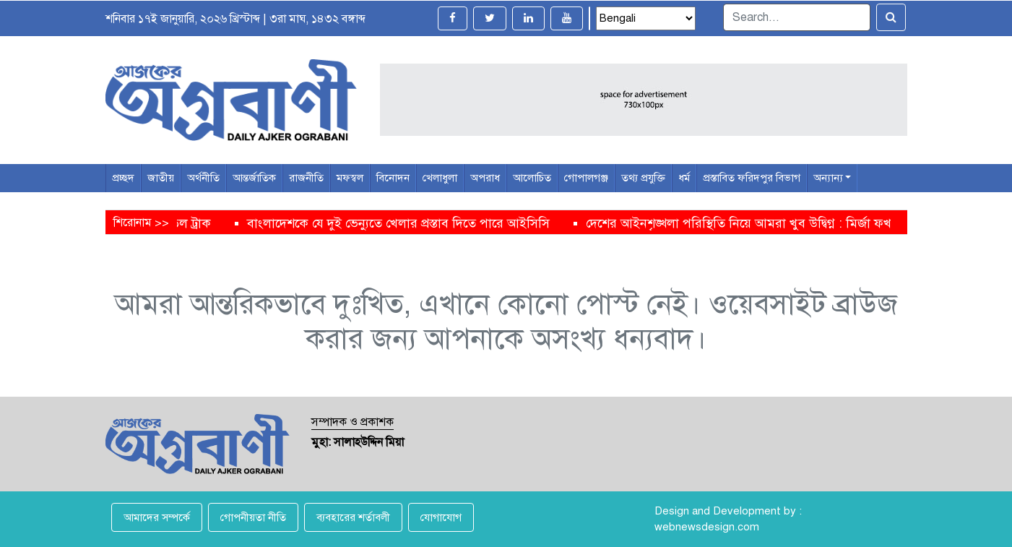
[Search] (796, 17)
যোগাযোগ (441, 517)
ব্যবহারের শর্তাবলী (353, 517)
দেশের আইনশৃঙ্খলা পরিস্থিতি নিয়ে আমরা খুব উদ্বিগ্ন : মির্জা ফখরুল (759, 223)
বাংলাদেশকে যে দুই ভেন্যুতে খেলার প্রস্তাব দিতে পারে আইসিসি (410, 223)
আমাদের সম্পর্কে (157, 517)
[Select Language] (646, 18)
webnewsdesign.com (706, 526)
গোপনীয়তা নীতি (253, 517)
